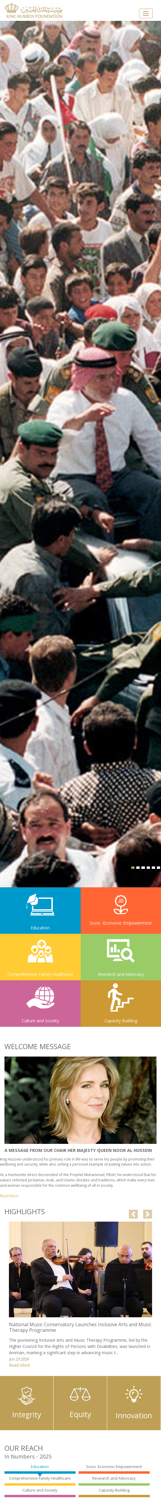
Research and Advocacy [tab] (114, 1478)
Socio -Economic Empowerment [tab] (114, 1466)
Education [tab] (40, 1466)
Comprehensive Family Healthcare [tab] (40, 1478)
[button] (133, 1214)
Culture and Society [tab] (39, 1490)
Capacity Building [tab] (114, 1490)
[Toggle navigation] (146, 13)
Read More (19, 1365)
